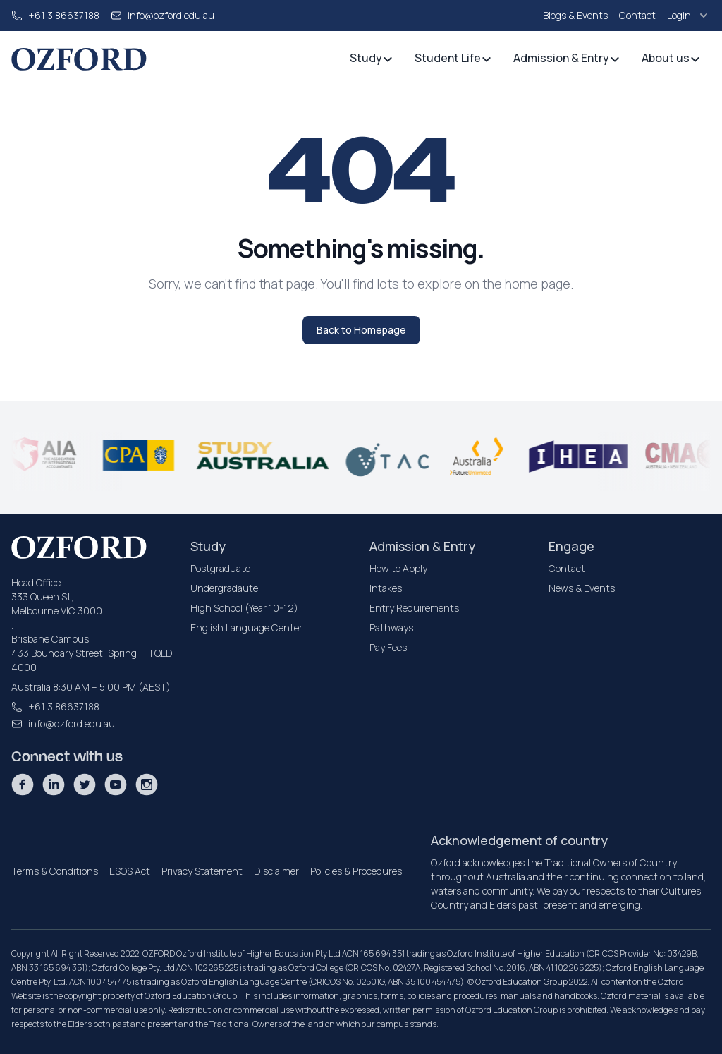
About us (671, 58)
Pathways (391, 627)
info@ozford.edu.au (171, 15)
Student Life (453, 58)
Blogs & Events (575, 15)
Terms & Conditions (54, 871)
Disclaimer (276, 871)
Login (689, 15)
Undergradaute (224, 588)
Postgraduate (220, 568)
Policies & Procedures (356, 871)
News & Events (582, 588)
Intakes (385, 588)
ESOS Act (129, 871)
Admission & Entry (566, 58)
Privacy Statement (202, 871)
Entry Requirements (414, 607)
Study (371, 58)
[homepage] (79, 59)
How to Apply (398, 568)
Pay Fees (388, 647)
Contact (637, 15)
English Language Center (246, 627)
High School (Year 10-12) (244, 607)
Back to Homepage (361, 330)
